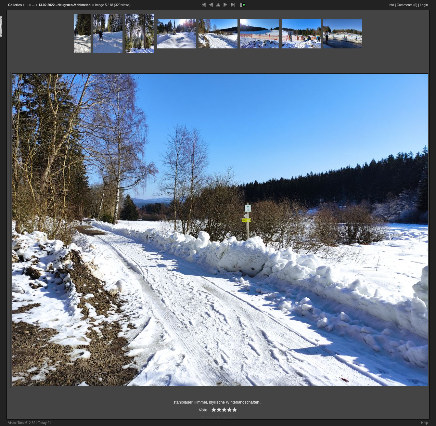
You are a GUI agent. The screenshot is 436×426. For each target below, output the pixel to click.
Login (424, 5)
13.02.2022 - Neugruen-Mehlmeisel (64, 5)
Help (424, 423)
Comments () (407, 5)
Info (391, 5)
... (27, 5)
